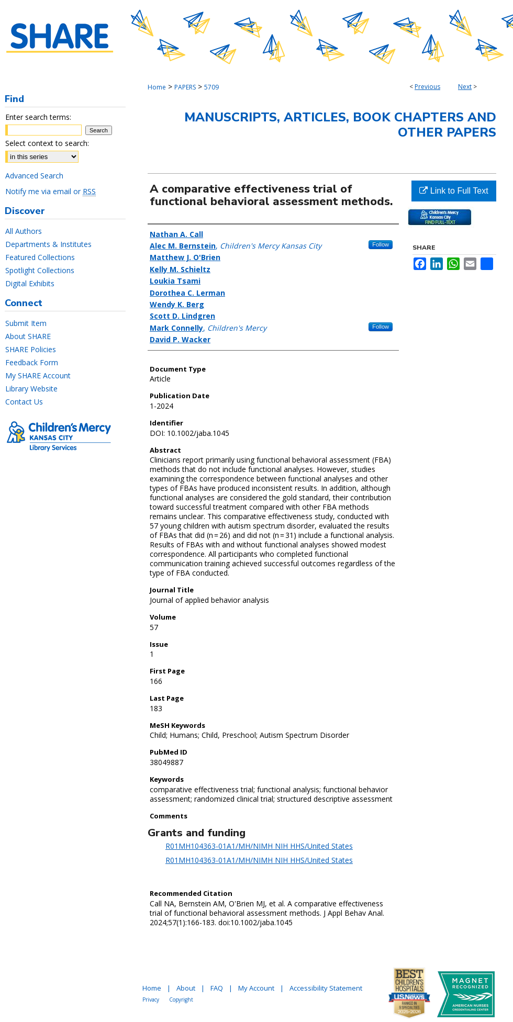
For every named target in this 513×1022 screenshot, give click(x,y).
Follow (380, 244)
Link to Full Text (453, 190)
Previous (427, 86)
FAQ (216, 988)
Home (157, 87)
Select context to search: (47, 143)
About (185, 988)
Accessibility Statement (325, 988)
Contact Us (24, 402)
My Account (256, 988)
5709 (211, 87)
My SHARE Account (38, 375)
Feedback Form (31, 362)
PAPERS (185, 87)
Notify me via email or (50, 191)
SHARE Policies (30, 349)
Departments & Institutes (48, 244)
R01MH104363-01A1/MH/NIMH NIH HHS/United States (259, 846)
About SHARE (28, 336)
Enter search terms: (38, 117)
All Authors (23, 231)
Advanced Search (34, 176)
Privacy (150, 999)
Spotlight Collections (39, 270)
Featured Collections (40, 257)
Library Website (31, 389)
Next (465, 86)
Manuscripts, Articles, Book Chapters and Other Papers (340, 125)
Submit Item (26, 323)
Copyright (181, 999)
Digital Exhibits (29, 283)
